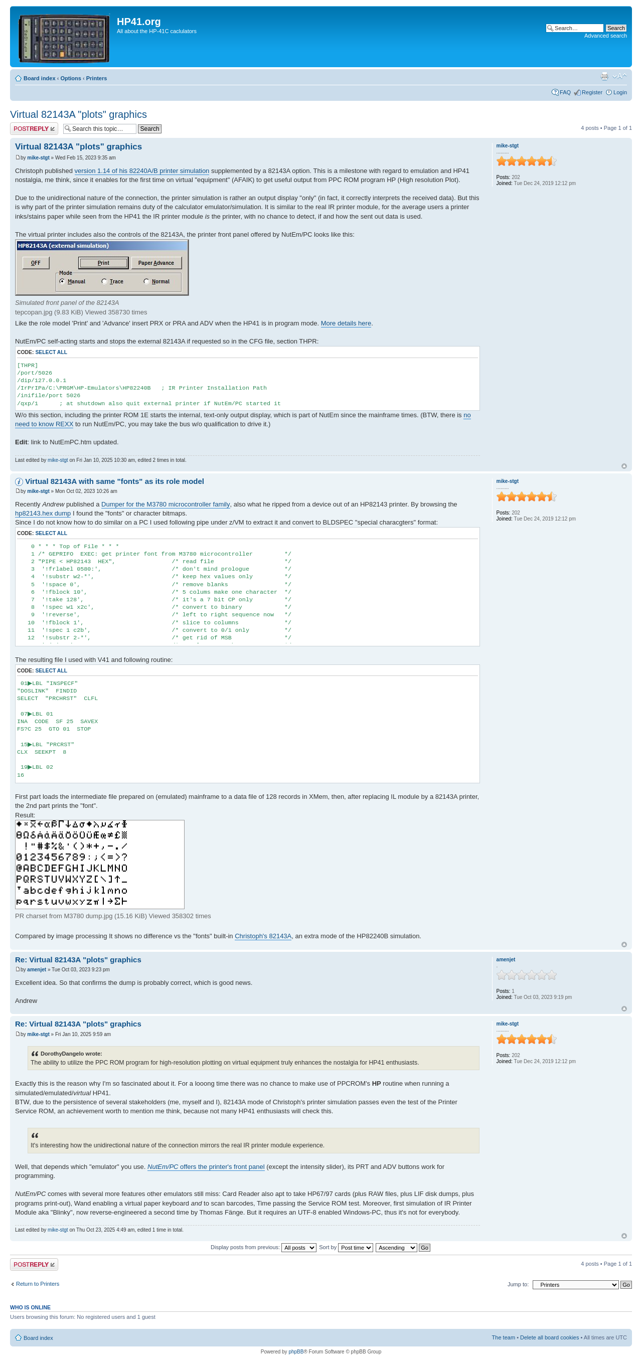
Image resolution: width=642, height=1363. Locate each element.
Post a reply (34, 128)
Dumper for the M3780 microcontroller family (165, 504)
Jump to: (518, 1284)
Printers (96, 78)
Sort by (346, 1247)
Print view (604, 76)
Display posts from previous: (263, 1247)
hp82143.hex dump (43, 513)
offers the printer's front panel (205, 1166)
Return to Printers (37, 1284)
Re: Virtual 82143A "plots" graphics (78, 959)
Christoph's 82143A (263, 936)
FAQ (565, 92)
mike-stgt (38, 157)
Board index (40, 78)
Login (620, 92)
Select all (51, 352)
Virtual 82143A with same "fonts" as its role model (114, 481)
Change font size (619, 76)
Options (70, 78)
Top (624, 466)
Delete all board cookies (549, 1337)
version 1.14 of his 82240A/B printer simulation (142, 171)
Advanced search (605, 36)
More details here (346, 323)
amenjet (36, 969)
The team (503, 1337)
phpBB (295, 1351)
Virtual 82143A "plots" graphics (78, 114)
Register (592, 92)
